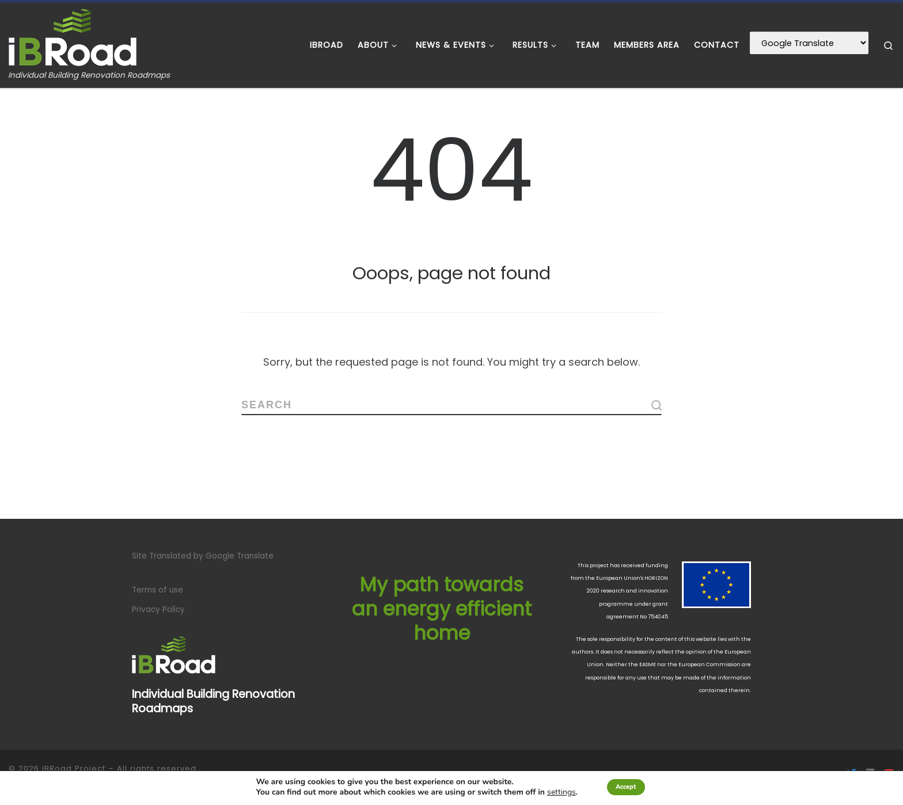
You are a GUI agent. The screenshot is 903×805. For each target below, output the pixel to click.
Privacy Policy (158, 609)
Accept (626, 786)
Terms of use (157, 589)
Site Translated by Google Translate (203, 555)
